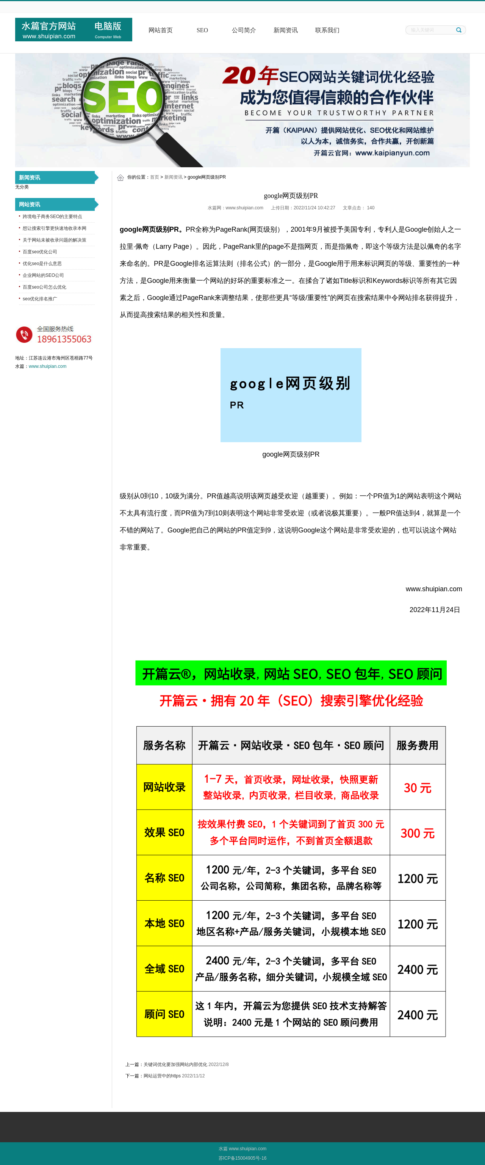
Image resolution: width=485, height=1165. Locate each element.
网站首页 (161, 30)
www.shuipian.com (47, 366)
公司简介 (244, 30)
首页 (154, 177)
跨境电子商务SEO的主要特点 (52, 216)
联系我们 (327, 30)
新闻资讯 (286, 30)
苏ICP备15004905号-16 (243, 1158)
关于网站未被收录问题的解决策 (54, 240)
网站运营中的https (162, 1076)
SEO (202, 30)
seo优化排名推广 (40, 298)
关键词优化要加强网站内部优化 (175, 1064)
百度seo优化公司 (40, 251)
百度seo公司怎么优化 (44, 287)
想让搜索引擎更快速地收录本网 (54, 228)
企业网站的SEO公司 (43, 275)
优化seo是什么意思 (42, 263)
